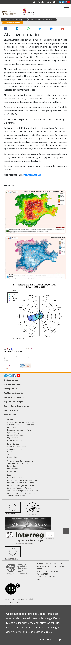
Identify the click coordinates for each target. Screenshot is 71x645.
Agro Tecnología (13, 432)
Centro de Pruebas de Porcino (19, 488)
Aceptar (60, 639)
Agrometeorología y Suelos (42, 20)
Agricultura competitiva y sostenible (21, 422)
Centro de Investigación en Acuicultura (22, 490)
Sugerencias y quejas (13, 401)
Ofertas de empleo (12, 384)
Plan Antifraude (11, 410)
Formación (11, 466)
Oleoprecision (12, 457)
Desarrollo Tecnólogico (16, 440)
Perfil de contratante (13, 393)
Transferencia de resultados (18, 463)
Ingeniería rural (13, 437)
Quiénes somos (11, 380)
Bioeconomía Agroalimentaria (19, 430)
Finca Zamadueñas (14, 477)
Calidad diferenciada (15, 435)
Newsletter (11, 471)
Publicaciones (12, 468)
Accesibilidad (10, 414)
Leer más (46, 639)
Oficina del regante (14, 449)
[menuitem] (35, 599)
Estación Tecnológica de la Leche (20, 483)
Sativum (10, 454)
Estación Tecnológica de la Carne (20, 485)
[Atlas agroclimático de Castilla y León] (19, 358)
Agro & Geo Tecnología (14, 20)
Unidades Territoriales (16, 496)
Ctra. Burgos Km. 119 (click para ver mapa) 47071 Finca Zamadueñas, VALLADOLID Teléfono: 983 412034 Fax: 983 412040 (51, 571)
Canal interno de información (17, 406)
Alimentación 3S (13, 427)
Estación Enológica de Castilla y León (22, 480)
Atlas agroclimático (12, 23)
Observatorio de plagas (16, 446)
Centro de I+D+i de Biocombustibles (21, 493)
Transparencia (10, 388)
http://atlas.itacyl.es (32, 174)
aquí (48, 632)
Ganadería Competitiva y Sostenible (21, 425)
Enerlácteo (11, 452)
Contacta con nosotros (14, 397)
